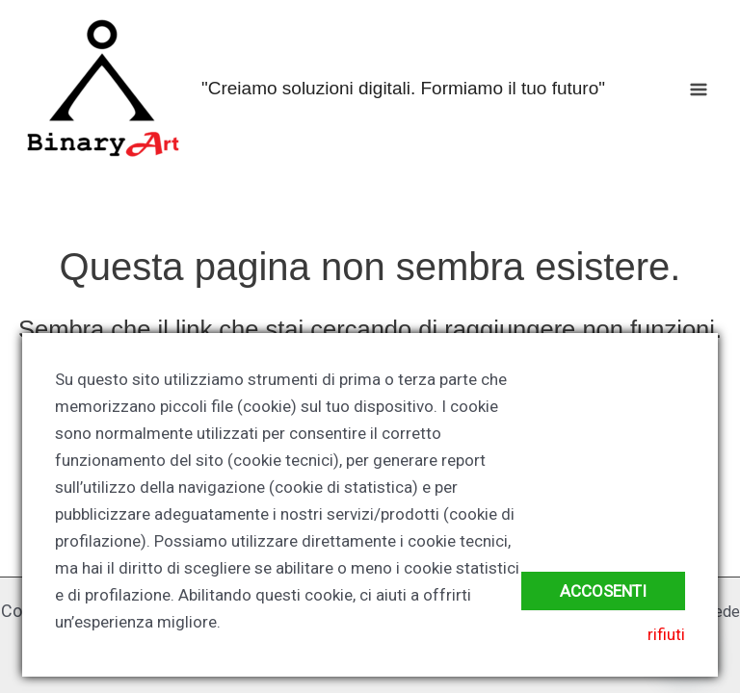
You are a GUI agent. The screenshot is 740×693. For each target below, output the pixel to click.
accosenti (603, 591)
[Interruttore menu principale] (699, 89)
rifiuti (666, 634)
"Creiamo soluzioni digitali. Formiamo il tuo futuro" (403, 88)
